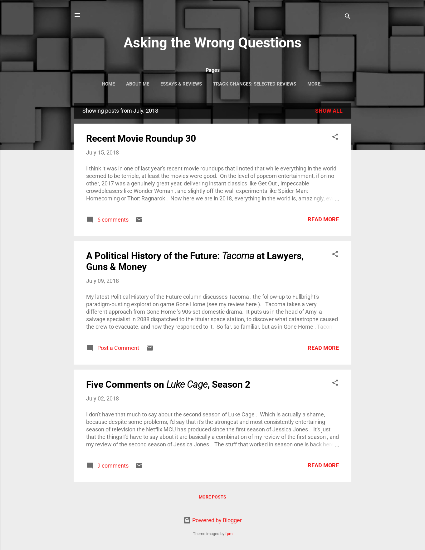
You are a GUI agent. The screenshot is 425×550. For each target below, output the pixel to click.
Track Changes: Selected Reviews (254, 84)
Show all (329, 110)
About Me (137, 84)
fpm (228, 533)
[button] (335, 137)
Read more (323, 219)
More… (315, 84)
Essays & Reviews (181, 84)
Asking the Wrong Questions (212, 42)
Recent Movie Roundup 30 (141, 138)
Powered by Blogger (212, 520)
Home (108, 84)
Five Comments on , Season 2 (168, 384)
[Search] (347, 17)
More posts (212, 496)
